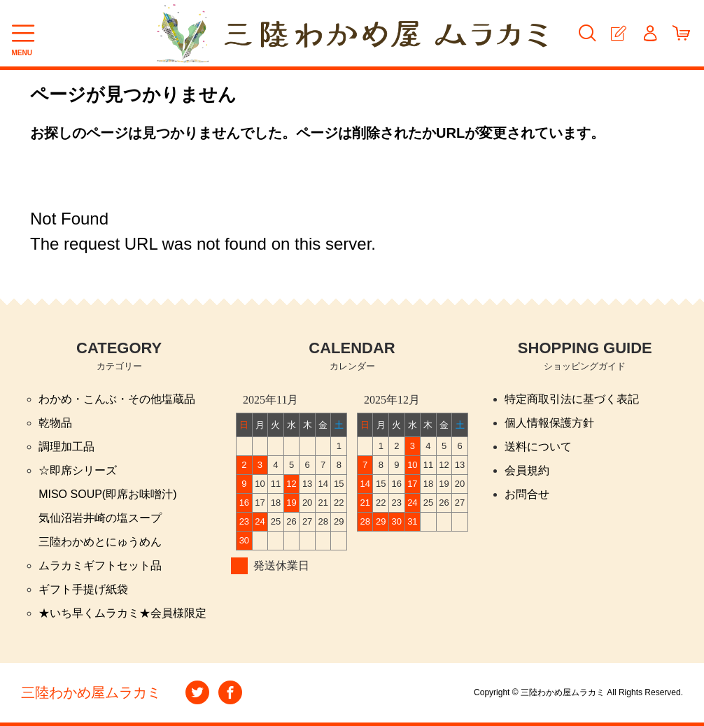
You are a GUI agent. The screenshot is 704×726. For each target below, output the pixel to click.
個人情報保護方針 (549, 423)
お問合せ (527, 494)
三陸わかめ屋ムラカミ (91, 692)
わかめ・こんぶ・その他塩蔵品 (116, 399)
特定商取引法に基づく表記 (572, 399)
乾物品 (55, 423)
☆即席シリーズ (77, 470)
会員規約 (527, 470)
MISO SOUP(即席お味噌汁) (107, 494)
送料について (538, 447)
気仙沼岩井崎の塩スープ (100, 518)
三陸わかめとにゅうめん (100, 542)
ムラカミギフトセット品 (100, 565)
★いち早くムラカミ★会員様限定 (122, 613)
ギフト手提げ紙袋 (83, 589)
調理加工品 (66, 447)
